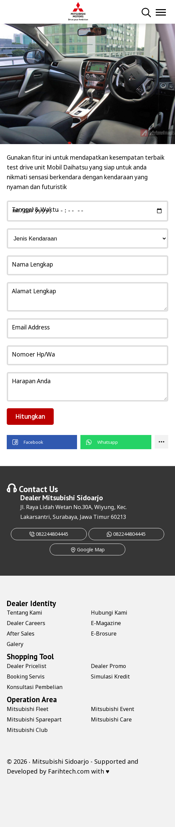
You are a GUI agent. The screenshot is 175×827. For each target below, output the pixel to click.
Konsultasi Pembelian (34, 687)
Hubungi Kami (109, 612)
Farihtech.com (69, 771)
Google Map (88, 549)
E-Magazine (106, 623)
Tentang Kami (24, 612)
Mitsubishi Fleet (27, 709)
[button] (42, 442)
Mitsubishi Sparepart (34, 719)
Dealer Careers (26, 623)
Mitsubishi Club (27, 730)
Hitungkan (30, 416)
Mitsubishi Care (111, 719)
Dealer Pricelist (26, 666)
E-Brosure (104, 633)
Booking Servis (26, 676)
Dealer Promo (108, 666)
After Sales (20, 633)
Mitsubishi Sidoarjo (72, 497)
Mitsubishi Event (112, 709)
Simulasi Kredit (110, 676)
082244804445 (48, 534)
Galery (15, 644)
